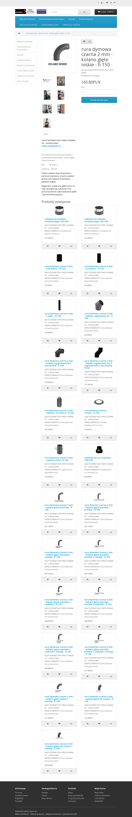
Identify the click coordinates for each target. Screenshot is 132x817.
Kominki (71, 19)
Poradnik (18, 801)
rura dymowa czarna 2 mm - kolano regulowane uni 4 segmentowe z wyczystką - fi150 (98, 364)
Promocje (72, 801)
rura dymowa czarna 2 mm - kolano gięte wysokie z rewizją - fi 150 (59, 554)
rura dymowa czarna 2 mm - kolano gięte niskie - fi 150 (48, 33)
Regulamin (19, 798)
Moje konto (99, 792)
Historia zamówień (102, 795)
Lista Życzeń (99, 798)
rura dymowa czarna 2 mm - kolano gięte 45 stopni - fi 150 (98, 699)
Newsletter (99, 801)
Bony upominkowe (75, 795)
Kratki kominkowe (86, 19)
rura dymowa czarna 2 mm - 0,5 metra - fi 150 (98, 267)
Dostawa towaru (21, 795)
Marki (70, 792)
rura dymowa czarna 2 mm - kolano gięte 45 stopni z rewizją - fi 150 (59, 746)
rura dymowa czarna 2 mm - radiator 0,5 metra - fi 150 (59, 411)
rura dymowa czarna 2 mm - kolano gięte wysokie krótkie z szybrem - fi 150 (98, 602)
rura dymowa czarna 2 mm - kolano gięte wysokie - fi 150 (59, 507)
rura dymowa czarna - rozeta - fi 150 (96, 411)
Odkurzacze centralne (71, 25)
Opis (46, 134)
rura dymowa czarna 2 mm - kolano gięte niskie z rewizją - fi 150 (59, 699)
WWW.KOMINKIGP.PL (51, 146)
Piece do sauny (23, 81)
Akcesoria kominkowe (28, 25)
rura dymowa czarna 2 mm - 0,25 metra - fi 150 (59, 267)
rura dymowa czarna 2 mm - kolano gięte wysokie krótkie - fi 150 (98, 507)
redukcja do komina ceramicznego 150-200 (56, 220)
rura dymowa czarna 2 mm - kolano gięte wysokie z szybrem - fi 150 (59, 602)
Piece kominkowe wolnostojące (51, 19)
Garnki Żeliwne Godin (49, 25)
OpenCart (33, 811)
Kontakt (45, 792)
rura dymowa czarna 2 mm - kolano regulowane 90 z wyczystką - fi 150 (59, 363)
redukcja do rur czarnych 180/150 (97, 458)
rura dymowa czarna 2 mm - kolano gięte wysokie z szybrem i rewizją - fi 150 (59, 649)
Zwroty (44, 795)
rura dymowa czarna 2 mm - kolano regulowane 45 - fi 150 (98, 316)
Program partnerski (76, 798)
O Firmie (18, 792)
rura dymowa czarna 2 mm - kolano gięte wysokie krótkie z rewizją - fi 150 (98, 554)
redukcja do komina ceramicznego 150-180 (96, 220)
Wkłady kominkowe (27, 19)
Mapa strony (47, 798)
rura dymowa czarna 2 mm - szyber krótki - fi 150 (59, 458)
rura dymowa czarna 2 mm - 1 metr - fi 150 (59, 314)
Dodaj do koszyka (99, 99)
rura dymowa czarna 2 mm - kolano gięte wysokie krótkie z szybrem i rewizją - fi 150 (98, 650)
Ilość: (83, 87)
